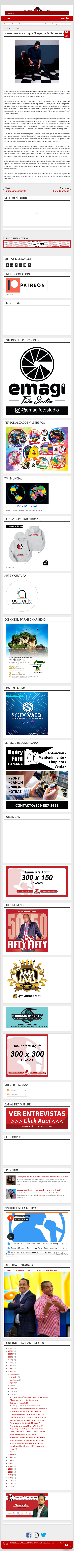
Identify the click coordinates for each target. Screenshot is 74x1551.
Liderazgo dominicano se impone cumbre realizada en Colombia (39, 1190)
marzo (12, 1449)
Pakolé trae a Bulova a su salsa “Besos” (23, 1434)
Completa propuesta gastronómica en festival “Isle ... (28, 1420)
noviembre (14, 1377)
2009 (10, 1481)
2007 (10, 1486)
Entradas (11, 1090)
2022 (10, 1360)
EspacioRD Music (11, 1256)
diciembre (13, 1374)
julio (11, 1386)
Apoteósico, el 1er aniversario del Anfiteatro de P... (27, 1446)
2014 (10, 1466)
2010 (10, 1478)
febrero (13, 1452)
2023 (10, 1357)
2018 (10, 1371)
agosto (12, 1383)
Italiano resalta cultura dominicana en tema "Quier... (27, 1440)
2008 (10, 1484)
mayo (12, 1391)
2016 (10, 1460)
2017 (10, 1458)
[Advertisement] (37, 841)
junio (12, 1388)
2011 (10, 1475)
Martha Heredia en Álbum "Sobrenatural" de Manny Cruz (29, 1397)
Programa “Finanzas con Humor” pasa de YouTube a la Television (30, 1270)
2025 (10, 1351)
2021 (10, 1363)
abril (12, 1394)
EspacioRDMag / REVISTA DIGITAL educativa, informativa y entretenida (40, 1543)
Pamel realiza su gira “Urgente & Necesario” (34, 33)
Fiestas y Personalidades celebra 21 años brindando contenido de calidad (42, 1177)
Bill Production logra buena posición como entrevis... (28, 1437)
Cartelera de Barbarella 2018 (19, 1403)
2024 (10, 1354)
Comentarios (12, 1095)
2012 (10, 1472)
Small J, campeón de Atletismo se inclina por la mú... (28, 1432)
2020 (10, 1365)
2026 (10, 1348)
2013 (10, 1469)
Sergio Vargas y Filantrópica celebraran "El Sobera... (27, 1429)
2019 (10, 1368)
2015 (10, 1463)
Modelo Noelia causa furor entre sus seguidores (26, 1443)
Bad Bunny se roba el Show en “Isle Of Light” (25, 1406)
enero (12, 1455)
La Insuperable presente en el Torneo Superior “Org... (28, 1414)
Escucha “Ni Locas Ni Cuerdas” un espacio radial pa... (28, 1417)
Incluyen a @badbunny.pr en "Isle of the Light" (25, 1411)
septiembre (14, 1380)
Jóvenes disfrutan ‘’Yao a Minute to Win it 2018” (26, 1426)
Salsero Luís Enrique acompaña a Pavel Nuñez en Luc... (29, 1409)
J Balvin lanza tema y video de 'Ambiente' (24, 1400)
